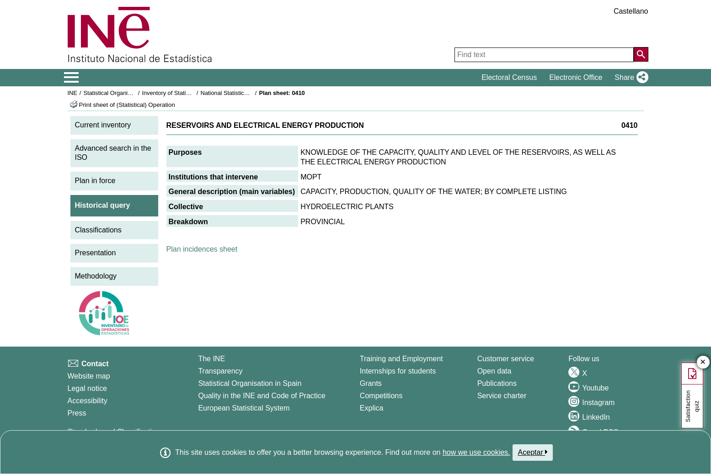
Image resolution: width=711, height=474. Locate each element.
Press (77, 413)
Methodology (96, 276)
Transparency (220, 371)
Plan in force (95, 180)
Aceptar (533, 452)
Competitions (381, 396)
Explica (372, 408)
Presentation (95, 253)
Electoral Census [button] (509, 77)
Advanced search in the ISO (113, 153)
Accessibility (87, 401)
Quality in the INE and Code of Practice (261, 396)
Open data (494, 371)
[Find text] (544, 54)
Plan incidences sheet (202, 249)
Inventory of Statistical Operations (185, 93)
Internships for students (398, 371)
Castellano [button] (631, 11)
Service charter (502, 396)
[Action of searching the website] (641, 54)
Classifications (98, 230)
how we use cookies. (476, 452)
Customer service (505, 359)
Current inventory (103, 125)
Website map (89, 376)
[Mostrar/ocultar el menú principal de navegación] (71, 77)
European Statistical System (243, 408)
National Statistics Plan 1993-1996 (245, 93)
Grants (371, 383)
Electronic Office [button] (575, 77)
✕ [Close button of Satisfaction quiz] (703, 362)
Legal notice (87, 388)
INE (72, 93)
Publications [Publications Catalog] (497, 383)
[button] (629, 77)
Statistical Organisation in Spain (124, 93)
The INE (211, 359)
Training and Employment (401, 359)
